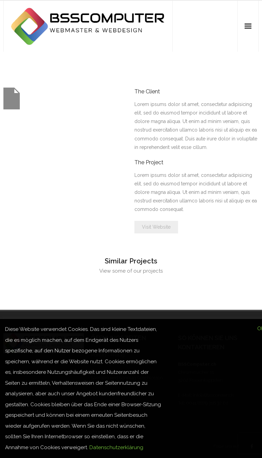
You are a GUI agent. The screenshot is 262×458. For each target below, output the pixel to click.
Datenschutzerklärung (116, 447)
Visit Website (156, 227)
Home (233, 64)
